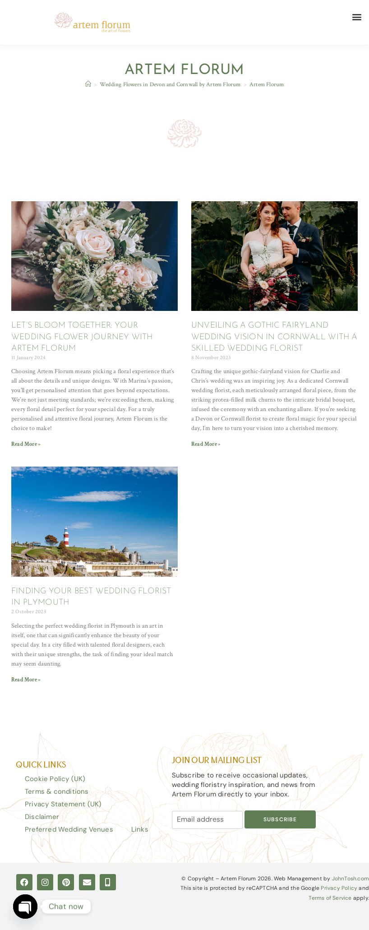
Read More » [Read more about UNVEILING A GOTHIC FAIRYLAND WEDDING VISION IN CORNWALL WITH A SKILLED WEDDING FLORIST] (206, 444)
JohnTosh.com (350, 878)
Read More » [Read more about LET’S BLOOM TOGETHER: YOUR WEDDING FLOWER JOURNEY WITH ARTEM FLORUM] (26, 444)
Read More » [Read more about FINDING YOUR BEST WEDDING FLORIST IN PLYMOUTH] (26, 679)
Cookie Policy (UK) (55, 778)
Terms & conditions (57, 791)
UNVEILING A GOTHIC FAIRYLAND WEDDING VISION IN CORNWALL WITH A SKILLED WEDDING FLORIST (274, 336)
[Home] (88, 84)
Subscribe (280, 819)
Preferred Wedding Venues (69, 829)
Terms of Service (330, 898)
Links (139, 829)
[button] (357, 16)
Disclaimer (42, 816)
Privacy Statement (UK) (63, 804)
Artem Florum (266, 84)
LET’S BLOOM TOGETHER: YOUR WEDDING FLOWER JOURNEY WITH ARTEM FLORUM (81, 336)
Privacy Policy (339, 888)
